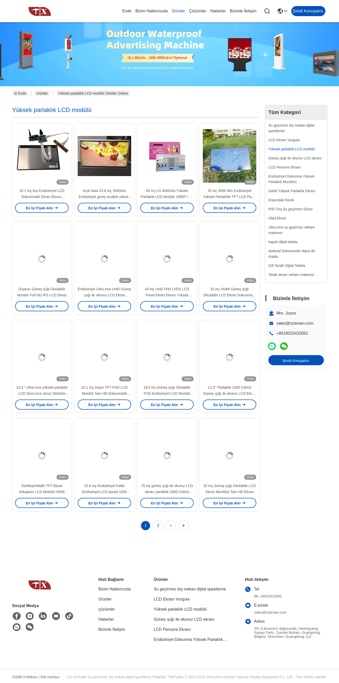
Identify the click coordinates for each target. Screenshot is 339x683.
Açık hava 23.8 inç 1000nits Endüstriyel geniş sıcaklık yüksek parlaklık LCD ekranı (104, 197)
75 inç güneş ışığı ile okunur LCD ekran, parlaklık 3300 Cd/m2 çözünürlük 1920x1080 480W (167, 492)
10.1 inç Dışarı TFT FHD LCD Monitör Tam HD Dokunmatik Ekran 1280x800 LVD (104, 393)
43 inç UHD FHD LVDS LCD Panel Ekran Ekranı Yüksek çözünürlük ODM (167, 295)
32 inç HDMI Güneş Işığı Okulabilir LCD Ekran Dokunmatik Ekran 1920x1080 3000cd (229, 295)
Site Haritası (50, 677)
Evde (126, 11)
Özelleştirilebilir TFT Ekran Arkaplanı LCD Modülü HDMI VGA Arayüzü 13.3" (42, 492)
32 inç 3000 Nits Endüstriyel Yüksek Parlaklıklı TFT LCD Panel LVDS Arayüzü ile (229, 197)
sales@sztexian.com (295, 323)
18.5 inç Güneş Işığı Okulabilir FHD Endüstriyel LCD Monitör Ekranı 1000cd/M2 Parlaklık (167, 393)
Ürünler (178, 11)
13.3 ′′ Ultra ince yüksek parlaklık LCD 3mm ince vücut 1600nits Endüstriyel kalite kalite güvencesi (41, 393)
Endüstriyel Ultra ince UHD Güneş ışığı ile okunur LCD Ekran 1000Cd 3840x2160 (104, 295)
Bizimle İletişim (243, 11)
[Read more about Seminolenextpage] (170, 525)
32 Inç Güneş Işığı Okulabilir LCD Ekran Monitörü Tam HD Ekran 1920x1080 (229, 492)
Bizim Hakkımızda (151, 11)
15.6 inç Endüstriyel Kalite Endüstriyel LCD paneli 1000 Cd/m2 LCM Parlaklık (104, 492)
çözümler (197, 11)
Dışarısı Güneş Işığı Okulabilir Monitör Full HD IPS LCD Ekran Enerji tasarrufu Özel (42, 295)
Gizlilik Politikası (24, 677)
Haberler (218, 11)
